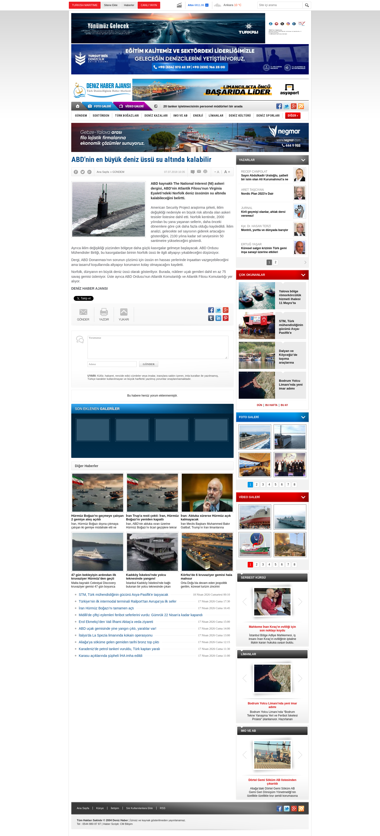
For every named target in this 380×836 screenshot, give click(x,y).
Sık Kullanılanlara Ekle (139, 808)
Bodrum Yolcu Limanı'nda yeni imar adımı (291, 384)
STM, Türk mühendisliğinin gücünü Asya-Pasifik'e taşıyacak (123, 595)
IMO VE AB (248, 730)
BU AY (284, 405)
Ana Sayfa (83, 808)
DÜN (259, 405)
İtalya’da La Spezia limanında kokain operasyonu (115, 635)
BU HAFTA (271, 405)
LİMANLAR (248, 654)
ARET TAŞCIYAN (266, 192)
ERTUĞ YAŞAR (266, 248)
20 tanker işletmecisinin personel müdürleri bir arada (203, 106)
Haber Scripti (111, 823)
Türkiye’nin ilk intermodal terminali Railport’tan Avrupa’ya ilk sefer (127, 601)
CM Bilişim (126, 823)
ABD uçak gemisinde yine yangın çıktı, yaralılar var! (117, 628)
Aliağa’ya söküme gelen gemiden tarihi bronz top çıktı (119, 642)
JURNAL (266, 212)
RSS (163, 808)
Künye (100, 808)
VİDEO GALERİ (249, 497)
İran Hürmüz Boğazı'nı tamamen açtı (106, 608)
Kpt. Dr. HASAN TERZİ (266, 228)
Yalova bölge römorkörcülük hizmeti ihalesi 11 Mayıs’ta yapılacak (290, 297)
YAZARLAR (247, 160)
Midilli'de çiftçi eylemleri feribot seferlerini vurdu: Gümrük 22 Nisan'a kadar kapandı (141, 615)
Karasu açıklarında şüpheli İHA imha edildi (110, 656)
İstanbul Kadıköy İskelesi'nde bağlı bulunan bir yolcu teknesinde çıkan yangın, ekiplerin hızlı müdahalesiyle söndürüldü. (152, 581)
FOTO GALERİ (249, 417)
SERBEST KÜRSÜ (253, 577)
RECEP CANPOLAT (266, 175)
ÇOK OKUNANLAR (252, 275)
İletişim (115, 808)
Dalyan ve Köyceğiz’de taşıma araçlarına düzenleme (288, 357)
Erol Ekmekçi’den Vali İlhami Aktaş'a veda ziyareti (116, 622)
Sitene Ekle (111, 5)
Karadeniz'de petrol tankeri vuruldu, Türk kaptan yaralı (119, 649)
